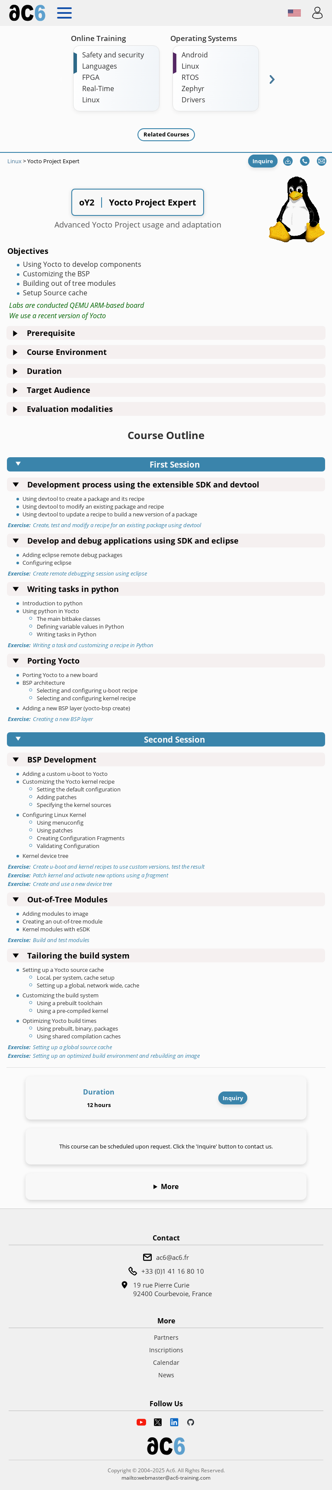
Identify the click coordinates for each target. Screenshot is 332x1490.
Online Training (98, 38)
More (170, 1186)
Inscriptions (166, 1350)
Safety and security (113, 55)
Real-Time (98, 88)
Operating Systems (203, 38)
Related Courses (166, 134)
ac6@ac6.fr (172, 1257)
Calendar (166, 1362)
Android (195, 55)
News (166, 1375)
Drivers (193, 99)
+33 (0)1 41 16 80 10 (172, 1271)
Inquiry (233, 1098)
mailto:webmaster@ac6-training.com (166, 1477)
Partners (166, 1337)
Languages (99, 66)
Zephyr (193, 88)
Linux (90, 99)
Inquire (262, 161)
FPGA (90, 77)
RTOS (190, 77)
